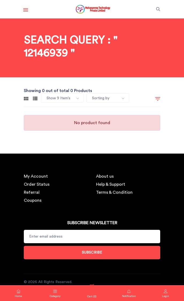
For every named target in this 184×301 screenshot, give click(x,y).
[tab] (26, 98)
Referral (32, 192)
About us (105, 176)
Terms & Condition (114, 192)
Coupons (32, 200)
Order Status (36, 184)
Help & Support (110, 184)
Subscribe (92, 252)
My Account (36, 176)
